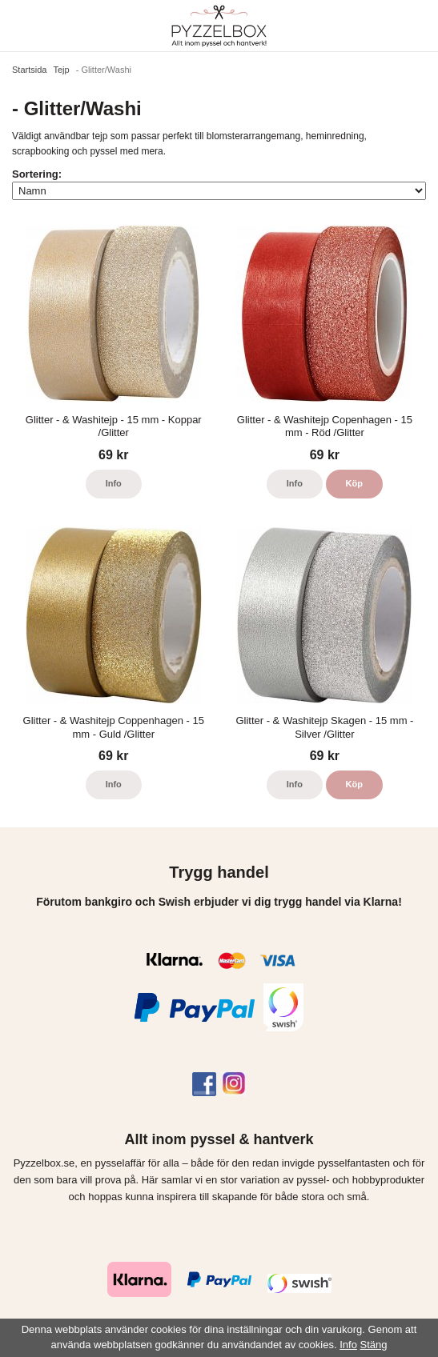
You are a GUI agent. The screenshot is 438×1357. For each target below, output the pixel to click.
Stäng (374, 1345)
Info (114, 483)
